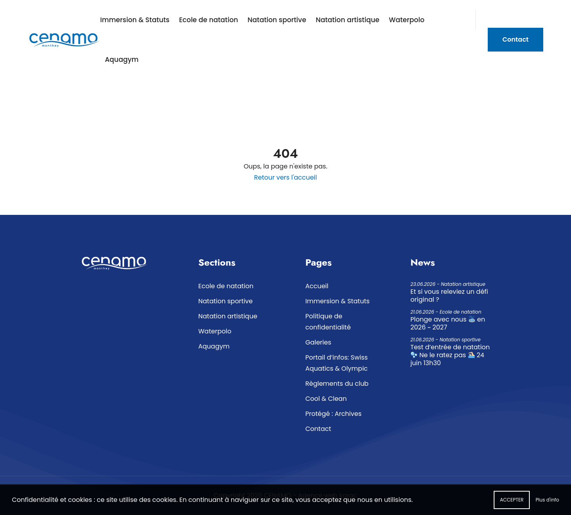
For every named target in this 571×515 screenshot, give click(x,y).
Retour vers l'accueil (285, 177)
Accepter (512, 503)
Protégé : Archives (333, 413)
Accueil (316, 286)
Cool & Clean (326, 398)
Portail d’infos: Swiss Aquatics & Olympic (336, 363)
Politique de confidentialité (328, 322)
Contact (515, 39)
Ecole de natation (208, 20)
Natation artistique (347, 20)
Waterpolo (407, 20)
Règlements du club (336, 383)
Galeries (318, 342)
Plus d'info (547, 503)
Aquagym (121, 59)
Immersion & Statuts (134, 20)
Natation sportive (276, 20)
